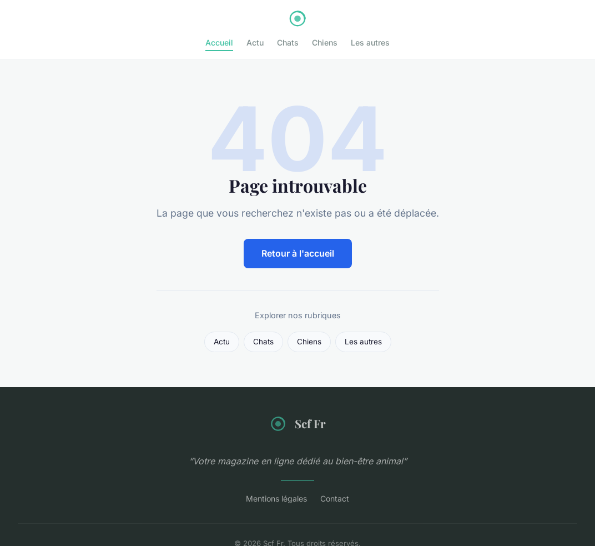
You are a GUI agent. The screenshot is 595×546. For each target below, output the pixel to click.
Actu (255, 42)
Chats (288, 42)
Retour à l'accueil (297, 253)
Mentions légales (276, 498)
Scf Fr (297, 424)
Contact (334, 498)
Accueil (219, 42)
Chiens (324, 42)
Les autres (370, 42)
